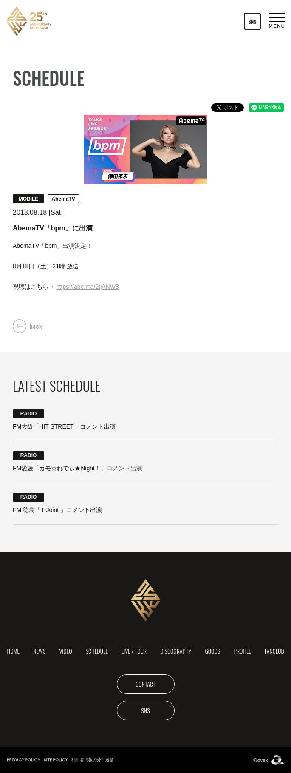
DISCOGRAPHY (175, 650)
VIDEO (65, 650)
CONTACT (145, 683)
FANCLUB (274, 650)
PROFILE (242, 650)
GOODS (212, 650)
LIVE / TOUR (134, 650)
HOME (13, 650)
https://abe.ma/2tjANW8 (87, 286)
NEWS (39, 650)
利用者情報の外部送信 (92, 759)
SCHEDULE (97, 650)
